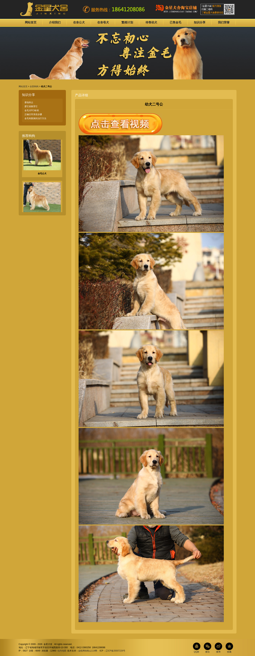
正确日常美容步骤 (33, 114)
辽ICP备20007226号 (115, 650)
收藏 (229, 652)
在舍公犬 (79, 22)
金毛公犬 (42, 174)
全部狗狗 (34, 86)
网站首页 (30, 22)
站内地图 (62, 650)
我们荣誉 (224, 22)
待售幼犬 (151, 22)
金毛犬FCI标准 (32, 110)
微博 (218, 652)
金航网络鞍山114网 (87, 650)
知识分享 (199, 22)
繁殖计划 (127, 22)
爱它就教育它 (31, 106)
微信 (207, 652)
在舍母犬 (103, 22)
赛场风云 (29, 102)
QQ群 (196, 652)
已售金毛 (175, 22)
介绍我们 (55, 22)
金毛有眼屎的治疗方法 (35, 118)
